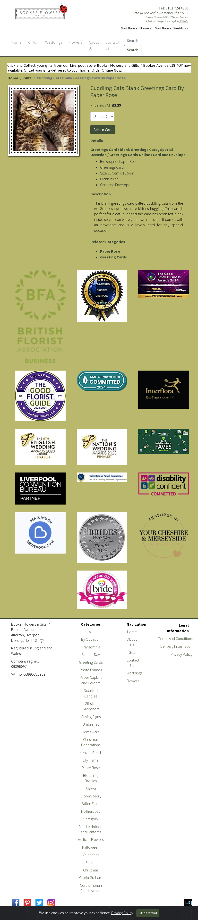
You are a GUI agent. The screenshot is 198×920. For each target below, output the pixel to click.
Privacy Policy (181, 654)
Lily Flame (91, 760)
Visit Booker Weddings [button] (171, 28)
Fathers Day (91, 654)
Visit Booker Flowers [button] (136, 28)
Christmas (90, 870)
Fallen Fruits (90, 803)
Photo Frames (91, 669)
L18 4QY (184, 21)
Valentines (91, 854)
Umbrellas (91, 724)
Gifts (27, 77)
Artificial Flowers (90, 839)
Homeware (91, 731)
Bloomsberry (90, 796)
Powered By (171, 916)
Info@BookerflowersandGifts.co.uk (161, 12)
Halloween (90, 847)
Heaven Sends (90, 752)
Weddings (134, 673)
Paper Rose (110, 251)
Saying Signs (91, 716)
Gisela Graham (90, 877)
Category (90, 818)
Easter (91, 862)
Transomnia (91, 647)
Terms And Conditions (175, 638)
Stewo (91, 788)
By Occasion (91, 639)
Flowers (133, 680)
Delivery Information (176, 646)
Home (13, 77)
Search (132, 49)
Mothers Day (90, 811)
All (91, 631)
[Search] (151, 40)
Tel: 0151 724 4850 (173, 8)
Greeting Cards (113, 257)
